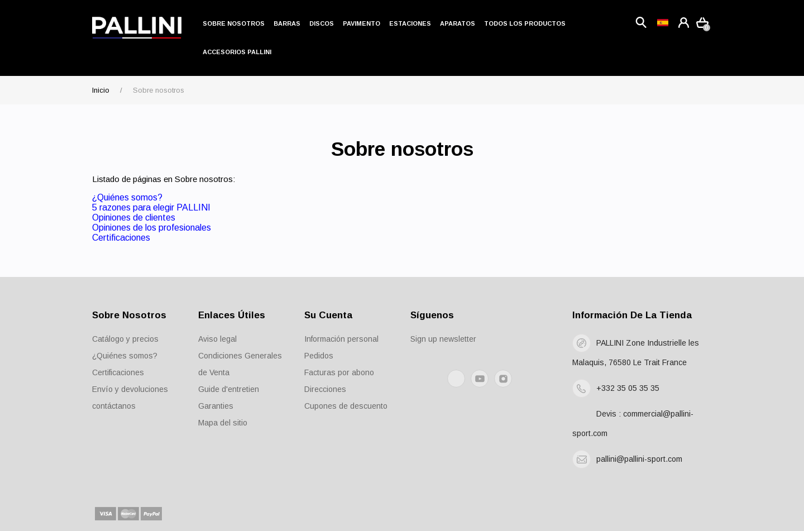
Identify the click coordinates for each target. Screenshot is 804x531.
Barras (287, 23)
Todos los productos (525, 23)
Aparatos (457, 23)
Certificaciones (121, 237)
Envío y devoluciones (130, 389)
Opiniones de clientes (133, 217)
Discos (321, 23)
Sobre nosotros (234, 23)
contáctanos (114, 405)
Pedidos (318, 355)
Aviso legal (217, 338)
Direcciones (325, 389)
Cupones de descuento (345, 405)
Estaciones (410, 23)
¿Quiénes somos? (127, 197)
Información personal (341, 338)
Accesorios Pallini (237, 52)
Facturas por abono (339, 372)
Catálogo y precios (125, 338)
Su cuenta (328, 315)
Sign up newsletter (443, 338)
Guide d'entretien (228, 389)
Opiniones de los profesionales (151, 227)
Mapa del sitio (222, 422)
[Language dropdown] (663, 22)
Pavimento (361, 23)
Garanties (215, 405)
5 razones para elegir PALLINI (151, 207)
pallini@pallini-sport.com (639, 459)
